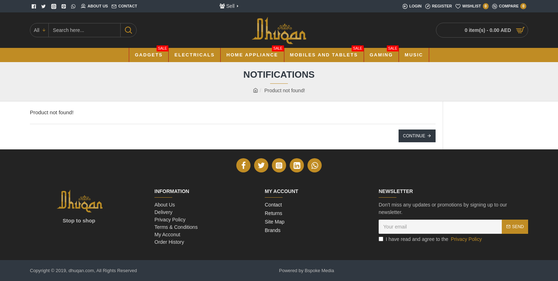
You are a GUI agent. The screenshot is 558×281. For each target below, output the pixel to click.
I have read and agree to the (431, 239)
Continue (414, 135)
